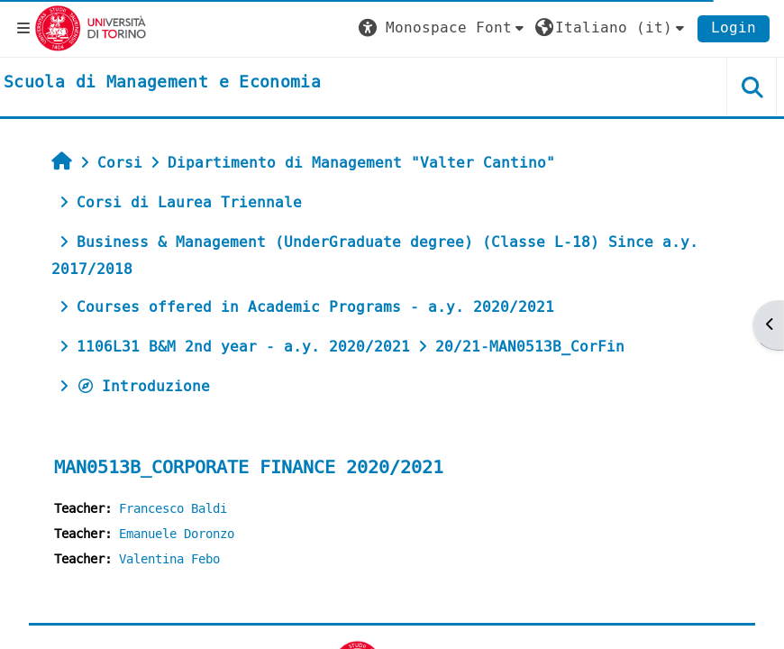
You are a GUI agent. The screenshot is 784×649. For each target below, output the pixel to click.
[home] (162, 83)
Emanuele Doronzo (176, 534)
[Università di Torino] (90, 27)
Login (733, 27)
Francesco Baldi (173, 508)
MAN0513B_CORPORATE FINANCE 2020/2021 (248, 467)
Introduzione (143, 386)
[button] (443, 28)
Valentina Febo (169, 559)
